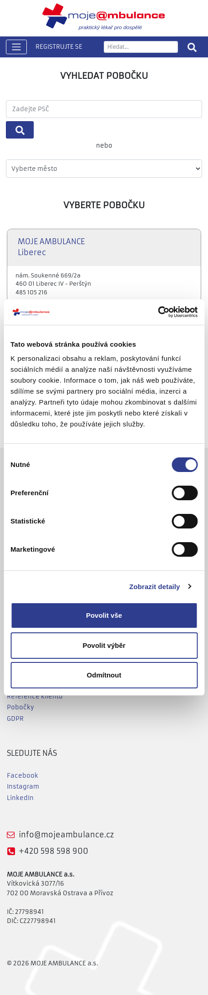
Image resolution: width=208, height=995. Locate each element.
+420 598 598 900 (53, 851)
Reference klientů (35, 696)
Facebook (22, 776)
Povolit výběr (103, 645)
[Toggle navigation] (16, 47)
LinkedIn (20, 798)
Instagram (23, 786)
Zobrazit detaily (154, 586)
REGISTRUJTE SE (59, 47)
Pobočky (20, 707)
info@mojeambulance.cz (66, 834)
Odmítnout (104, 675)
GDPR (15, 719)
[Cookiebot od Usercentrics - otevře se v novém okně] (158, 312)
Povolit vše (104, 615)
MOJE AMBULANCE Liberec (51, 247)
